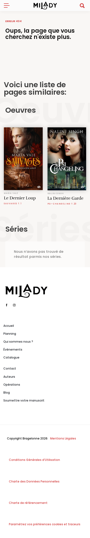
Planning (9, 334)
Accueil (8, 326)
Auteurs (9, 377)
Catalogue (11, 357)
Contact (9, 368)
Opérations (11, 385)
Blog (6, 392)
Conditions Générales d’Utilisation (34, 460)
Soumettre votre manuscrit (23, 400)
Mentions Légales (63, 438)
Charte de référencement (28, 503)
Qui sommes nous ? (18, 342)
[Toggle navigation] (8, 5)
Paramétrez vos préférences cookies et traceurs (44, 524)
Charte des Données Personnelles (34, 481)
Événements (12, 349)
